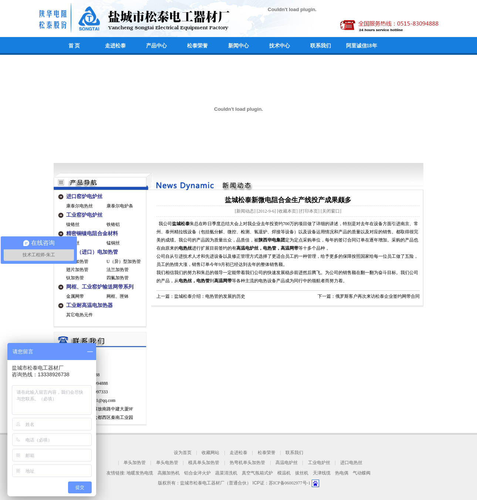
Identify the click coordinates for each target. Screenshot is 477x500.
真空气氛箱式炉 (257, 473)
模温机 (284, 473)
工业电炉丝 (319, 463)
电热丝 (185, 280)
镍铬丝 (73, 224)
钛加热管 (75, 277)
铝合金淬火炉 (197, 473)
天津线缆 (322, 473)
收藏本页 (287, 211)
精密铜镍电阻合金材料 (92, 233)
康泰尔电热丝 (79, 206)
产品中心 (156, 46)
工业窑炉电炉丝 (84, 215)
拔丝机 (301, 473)
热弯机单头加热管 (247, 463)
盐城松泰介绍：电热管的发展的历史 (209, 296)
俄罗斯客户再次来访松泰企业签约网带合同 (377, 296)
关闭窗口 (331, 211)
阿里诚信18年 (361, 46)
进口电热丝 (351, 463)
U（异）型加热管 (123, 261)
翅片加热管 (77, 269)
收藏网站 (210, 452)
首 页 (74, 46)
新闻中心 (238, 46)
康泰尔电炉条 (119, 206)
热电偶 (341, 473)
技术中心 (279, 46)
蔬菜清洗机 (226, 473)
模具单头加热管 (203, 463)
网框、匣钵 (117, 296)
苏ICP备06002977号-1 (290, 483)
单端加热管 (77, 261)
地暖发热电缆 (139, 473)
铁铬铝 (113, 224)
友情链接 (115, 473)
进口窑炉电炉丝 (84, 196)
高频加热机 (169, 473)
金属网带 (75, 296)
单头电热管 (167, 463)
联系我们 (320, 46)
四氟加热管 (117, 277)
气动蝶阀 (362, 473)
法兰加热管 (117, 269)
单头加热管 (135, 463)
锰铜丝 (113, 243)
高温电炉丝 (286, 463)
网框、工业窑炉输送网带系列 (99, 287)
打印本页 (309, 211)
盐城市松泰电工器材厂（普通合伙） (215, 483)
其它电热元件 (79, 314)
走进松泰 (115, 46)
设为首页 (183, 452)
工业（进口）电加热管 (92, 252)
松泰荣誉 (197, 46)
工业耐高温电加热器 (89, 305)
